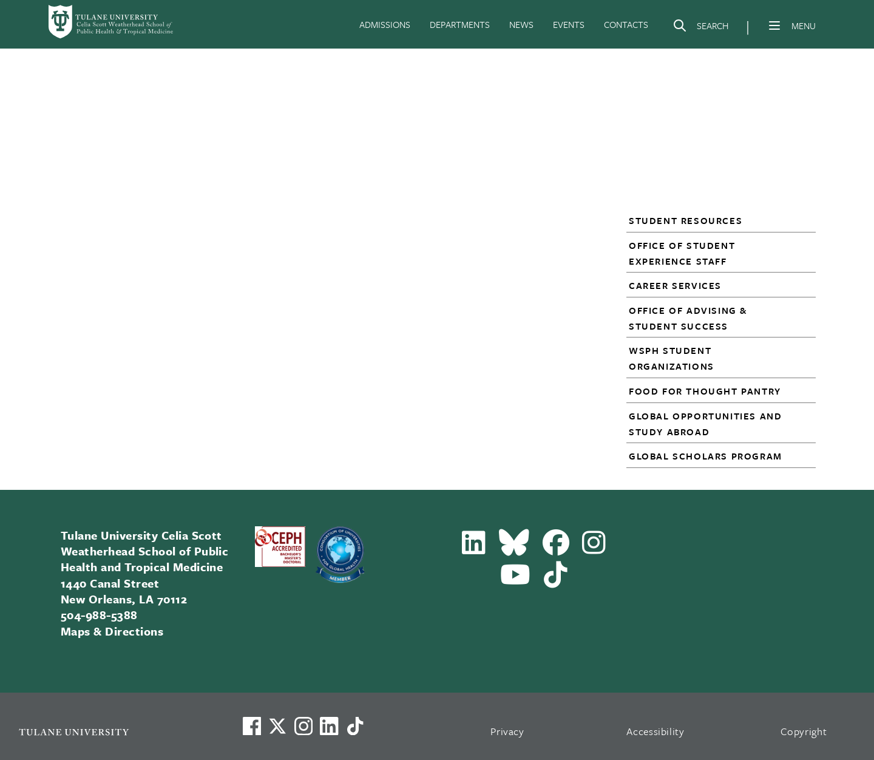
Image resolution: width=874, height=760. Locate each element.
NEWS (521, 24)
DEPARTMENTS (460, 24)
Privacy (507, 731)
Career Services (675, 285)
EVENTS (568, 24)
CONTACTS (626, 24)
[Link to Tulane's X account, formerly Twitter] (277, 726)
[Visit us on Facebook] (252, 726)
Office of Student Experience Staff (682, 253)
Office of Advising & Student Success (688, 318)
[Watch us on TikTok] (355, 726)
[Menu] (774, 25)
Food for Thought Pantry (705, 391)
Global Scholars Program (705, 456)
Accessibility (655, 731)
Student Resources (685, 220)
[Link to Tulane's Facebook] (303, 726)
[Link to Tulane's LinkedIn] (329, 726)
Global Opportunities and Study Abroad (705, 423)
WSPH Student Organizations (671, 358)
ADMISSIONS (384, 24)
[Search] (700, 28)
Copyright (804, 731)
